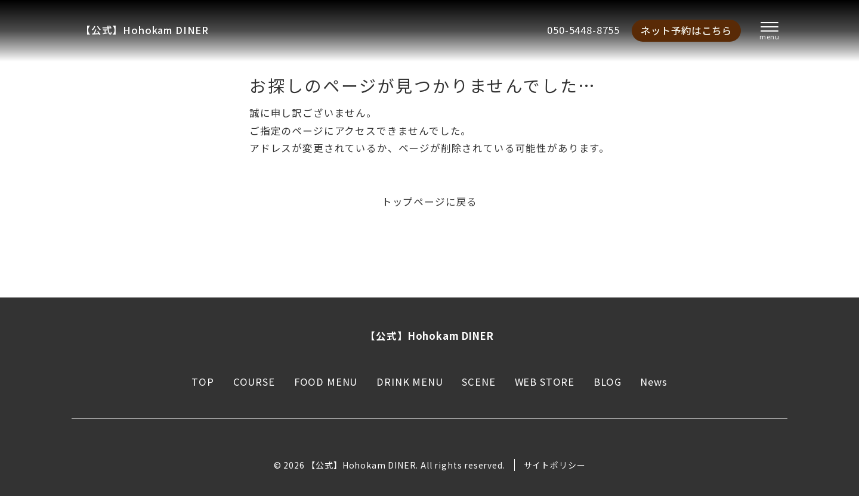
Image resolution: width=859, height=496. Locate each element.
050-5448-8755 (583, 30)
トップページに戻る (429, 201)
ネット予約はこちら (686, 30)
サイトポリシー (555, 465)
